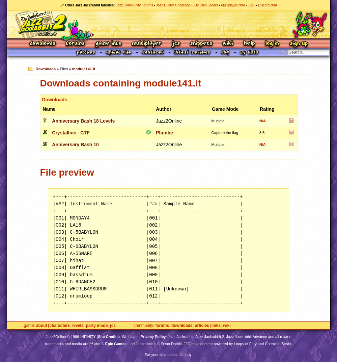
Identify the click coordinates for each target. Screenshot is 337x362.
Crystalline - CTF (70, 132)
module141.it (83, 69)
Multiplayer (146, 44)
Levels (77, 326)
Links (216, 326)
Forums (75, 44)
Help (249, 44)
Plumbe (164, 132)
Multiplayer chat (233, 5)
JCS (176, 44)
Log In (272, 44)
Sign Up (298, 44)
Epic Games (116, 344)
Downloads (43, 44)
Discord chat (267, 5)
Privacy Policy (153, 337)
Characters (60, 326)
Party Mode (97, 326)
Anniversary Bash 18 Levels (83, 121)
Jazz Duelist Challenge (173, 5)
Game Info (108, 44)
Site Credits (108, 337)
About (41, 326)
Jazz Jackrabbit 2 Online (168, 24)
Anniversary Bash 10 (75, 144)
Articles (202, 326)
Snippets (201, 44)
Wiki (228, 44)
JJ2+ (251, 5)
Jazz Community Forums (134, 5)
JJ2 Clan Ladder (206, 5)
